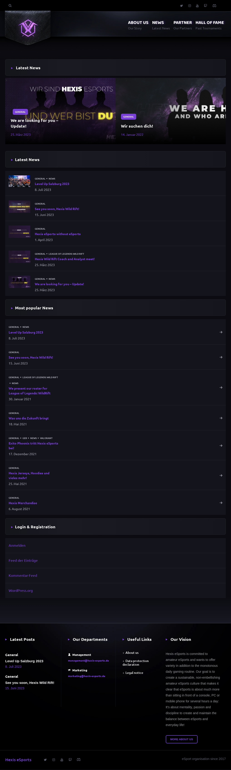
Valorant (46, 438)
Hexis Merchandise (23, 503)
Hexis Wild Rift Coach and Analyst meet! (65, 259)
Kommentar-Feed (23, 575)
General (20, 111)
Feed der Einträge (23, 561)
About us (132, 653)
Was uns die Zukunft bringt (29, 418)
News (52, 178)
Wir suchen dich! (137, 125)
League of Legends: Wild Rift (66, 254)
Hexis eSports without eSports (58, 234)
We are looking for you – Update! (34, 123)
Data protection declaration (136, 663)
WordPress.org (21, 590)
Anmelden (17, 546)
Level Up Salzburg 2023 (52, 184)
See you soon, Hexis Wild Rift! (57, 209)
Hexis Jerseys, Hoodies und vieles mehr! (29, 475)
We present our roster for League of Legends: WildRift (29, 391)
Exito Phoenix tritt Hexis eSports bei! (33, 445)
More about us (181, 740)
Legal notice (134, 673)
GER (25, 438)
